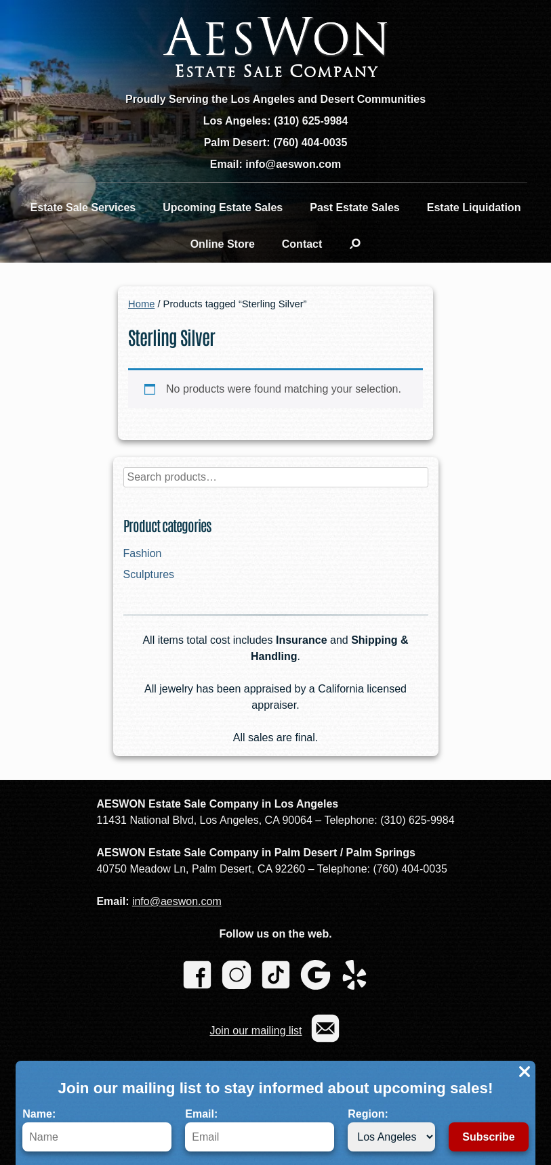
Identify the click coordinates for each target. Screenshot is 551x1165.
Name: (96, 1129)
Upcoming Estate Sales (223, 207)
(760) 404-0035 (310, 142)
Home (141, 304)
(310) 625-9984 (311, 121)
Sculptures (149, 574)
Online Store (222, 244)
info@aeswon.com (177, 901)
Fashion (142, 553)
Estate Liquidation (474, 207)
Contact (302, 244)
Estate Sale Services (83, 207)
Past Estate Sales (355, 207)
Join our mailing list (255, 1030)
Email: (259, 1129)
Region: (391, 1129)
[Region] (391, 1136)
